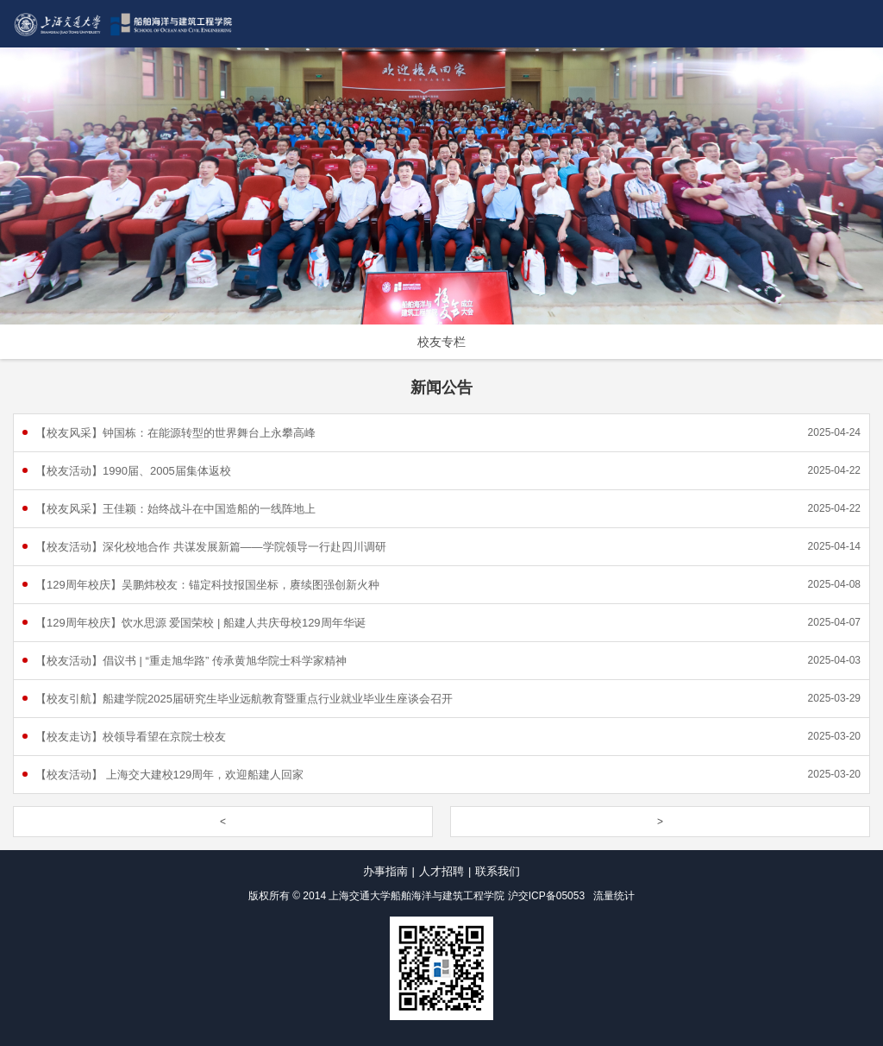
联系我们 (497, 871)
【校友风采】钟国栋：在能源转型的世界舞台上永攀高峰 (175, 432)
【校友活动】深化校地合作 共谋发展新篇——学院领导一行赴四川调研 (210, 546)
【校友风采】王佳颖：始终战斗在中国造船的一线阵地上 (175, 508)
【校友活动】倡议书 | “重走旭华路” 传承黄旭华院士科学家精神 (191, 660)
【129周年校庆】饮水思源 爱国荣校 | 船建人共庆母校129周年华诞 (200, 622)
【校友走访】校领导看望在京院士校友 (130, 736)
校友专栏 (441, 342)
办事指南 (385, 871)
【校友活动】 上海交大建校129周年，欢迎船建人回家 (169, 774)
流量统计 (614, 896)
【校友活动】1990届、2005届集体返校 (133, 470)
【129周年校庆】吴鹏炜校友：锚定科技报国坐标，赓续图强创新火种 (207, 584)
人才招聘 (441, 871)
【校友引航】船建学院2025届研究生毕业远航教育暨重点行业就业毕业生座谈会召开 (244, 698)
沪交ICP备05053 (546, 896)
